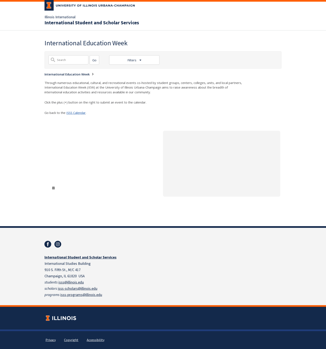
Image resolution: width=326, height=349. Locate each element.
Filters (132, 60)
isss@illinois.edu (71, 282)
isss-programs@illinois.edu (81, 294)
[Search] (94, 60)
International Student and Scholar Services (91, 23)
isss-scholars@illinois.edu (77, 288)
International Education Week (67, 74)
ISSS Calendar (76, 113)
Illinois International (59, 17)
